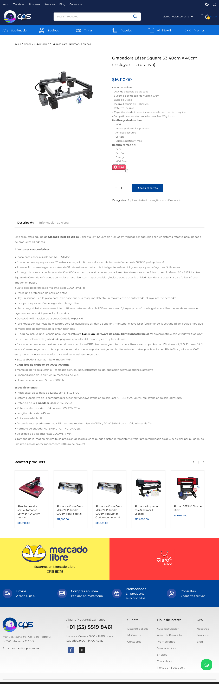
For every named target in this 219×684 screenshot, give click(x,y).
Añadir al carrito (148, 188)
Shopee (162, 654)
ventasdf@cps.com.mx (25, 648)
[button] (211, 16)
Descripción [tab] (25, 222)
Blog (62, 4)
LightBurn (88, 334)
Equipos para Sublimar (65, 43)
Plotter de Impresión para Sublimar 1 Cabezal (146, 510)
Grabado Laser (146, 200)
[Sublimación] (5, 30)
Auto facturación (168, 628)
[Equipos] (41, 30)
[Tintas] (78, 30)
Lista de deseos (137, 628)
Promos (199, 30)
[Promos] (187, 30)
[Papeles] (114, 30)
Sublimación (19, 30)
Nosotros (34, 4)
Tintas (88, 30)
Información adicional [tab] (54, 222)
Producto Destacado (168, 200)
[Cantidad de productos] (121, 188)
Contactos (75, 4)
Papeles (126, 30)
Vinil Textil (164, 30)
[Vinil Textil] (151, 30)
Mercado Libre (166, 648)
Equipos (53, 30)
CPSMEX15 (55, 571)
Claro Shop (164, 661)
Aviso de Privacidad (170, 635)
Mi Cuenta (134, 635)
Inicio (6, 4)
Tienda (19, 4)
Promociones (166, 641)
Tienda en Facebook (171, 667)
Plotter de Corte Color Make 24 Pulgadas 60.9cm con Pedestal (69, 510)
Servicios (49, 4)
